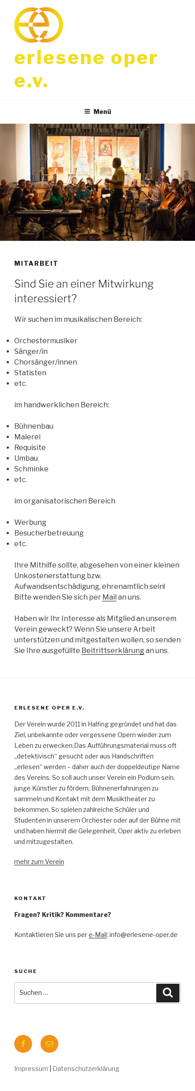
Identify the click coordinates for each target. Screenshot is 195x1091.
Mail (109, 597)
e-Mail (98, 934)
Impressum (31, 1068)
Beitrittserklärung (112, 650)
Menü (97, 111)
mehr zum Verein (39, 861)
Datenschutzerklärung (86, 1068)
